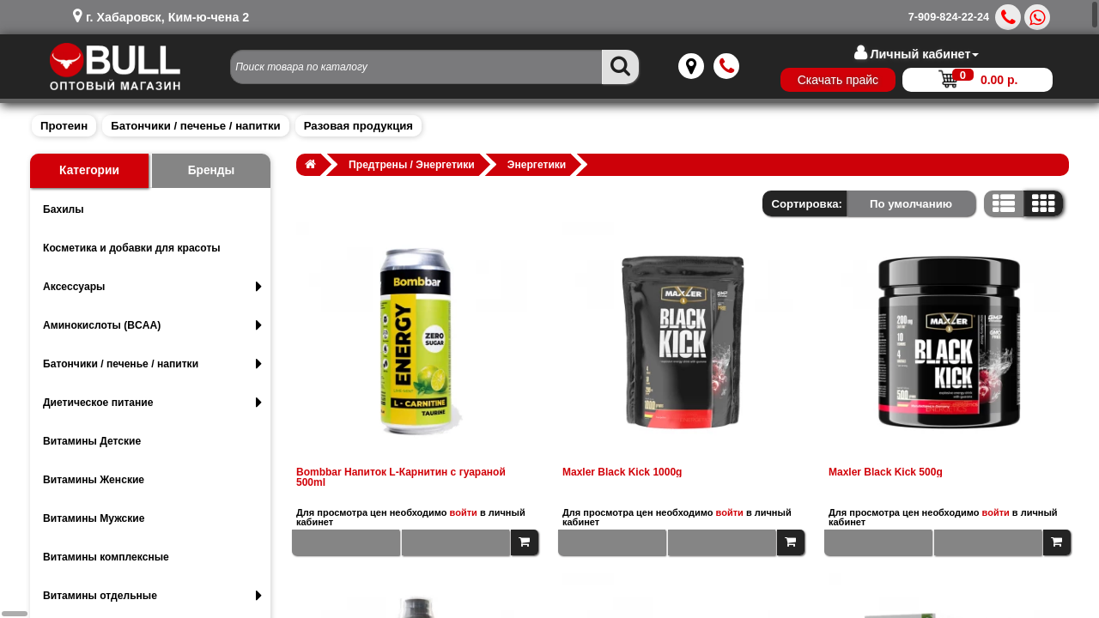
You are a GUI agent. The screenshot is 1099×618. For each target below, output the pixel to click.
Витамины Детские (92, 441)
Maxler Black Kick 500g (886, 472)
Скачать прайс (820, 80)
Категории (89, 170)
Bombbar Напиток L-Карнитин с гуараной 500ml (401, 477)
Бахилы (63, 209)
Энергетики (536, 165)
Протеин (64, 125)
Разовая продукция (358, 125)
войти (463, 512)
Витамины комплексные (106, 557)
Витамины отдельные (152, 595)
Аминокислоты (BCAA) (152, 325)
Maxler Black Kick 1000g (622, 472)
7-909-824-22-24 (948, 17)
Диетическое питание (152, 402)
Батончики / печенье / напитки (195, 125)
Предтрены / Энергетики (412, 165)
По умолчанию (911, 203)
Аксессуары (152, 286)
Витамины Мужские (94, 518)
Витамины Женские (93, 480)
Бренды (211, 170)
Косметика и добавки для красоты (132, 248)
